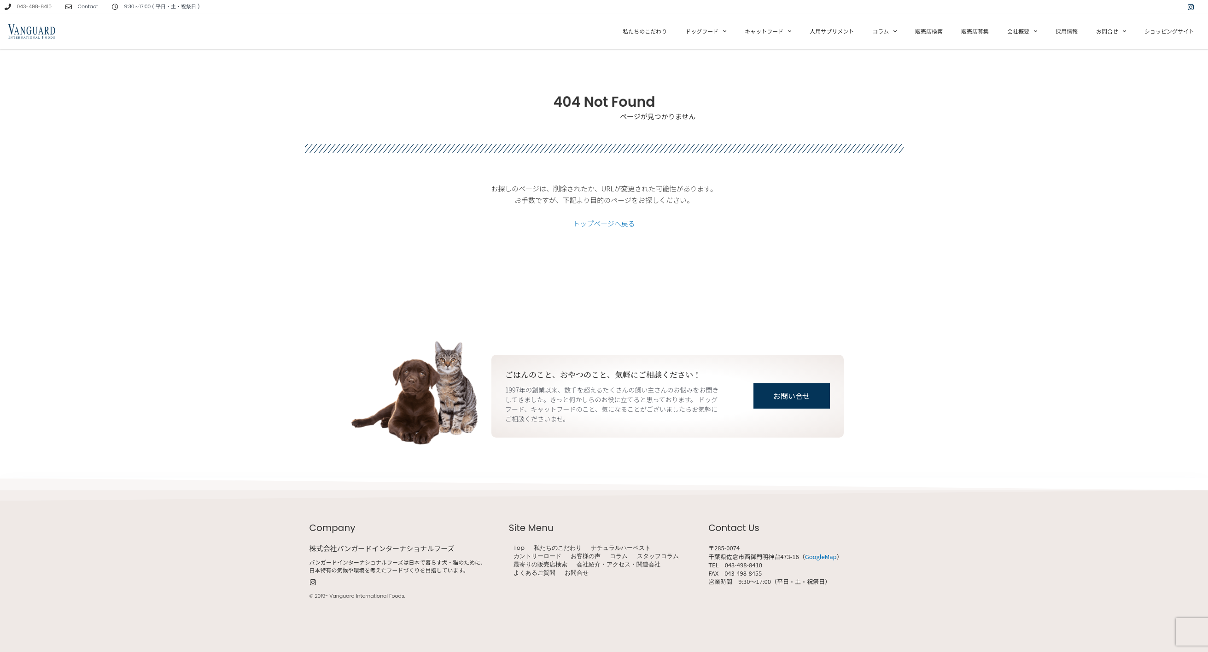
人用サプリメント (832, 31)
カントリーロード (537, 556)
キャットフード (768, 31)
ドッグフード (705, 31)
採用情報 (1067, 31)
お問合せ (1111, 31)
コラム (884, 31)
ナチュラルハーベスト (621, 548)
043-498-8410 (34, 6)
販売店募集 (975, 31)
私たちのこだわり (645, 31)
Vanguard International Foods (366, 596)
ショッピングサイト (1169, 31)
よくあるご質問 (534, 573)
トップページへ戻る (604, 223)
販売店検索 (929, 31)
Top (519, 548)
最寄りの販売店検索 (540, 564)
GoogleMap (821, 556)
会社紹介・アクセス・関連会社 (618, 564)
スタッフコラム (658, 556)
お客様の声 (586, 556)
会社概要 (1022, 31)
